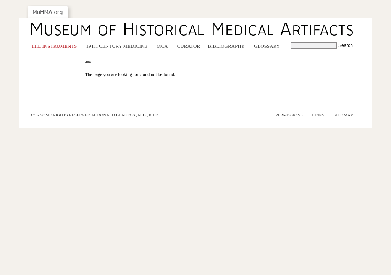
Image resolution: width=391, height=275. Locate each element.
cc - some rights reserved (60, 115)
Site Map (343, 115)
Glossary (267, 46)
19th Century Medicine (117, 46)
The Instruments (54, 46)
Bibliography (226, 46)
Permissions (289, 115)
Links (318, 115)
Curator (188, 46)
